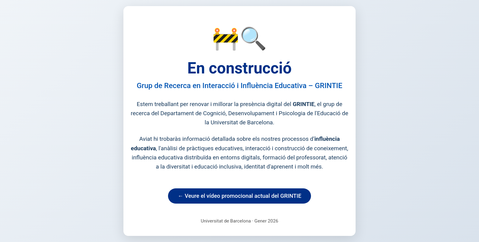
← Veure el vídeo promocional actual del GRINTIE (240, 196)
